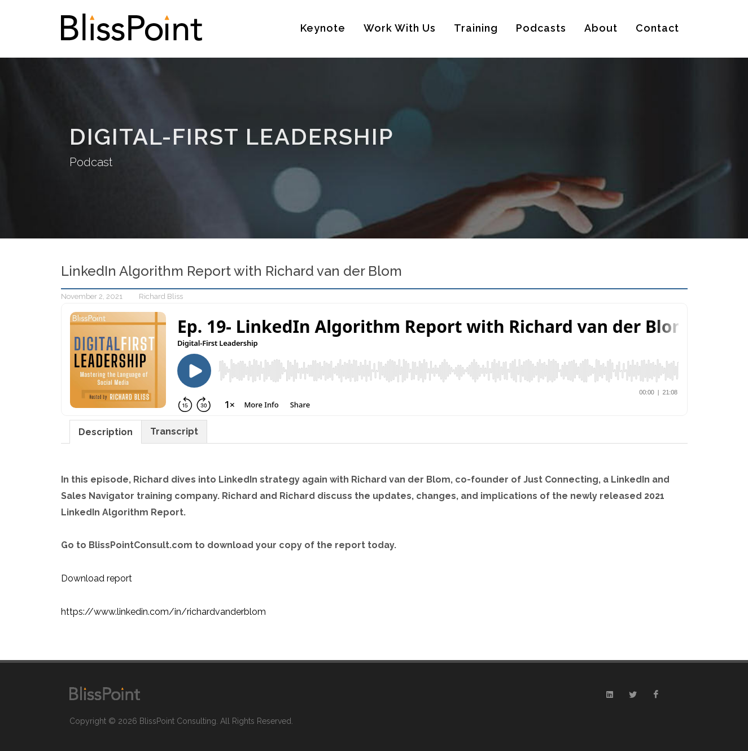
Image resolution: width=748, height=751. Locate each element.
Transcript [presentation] (174, 431)
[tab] (105, 431)
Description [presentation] (105, 432)
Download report (96, 578)
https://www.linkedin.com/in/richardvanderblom (163, 611)
